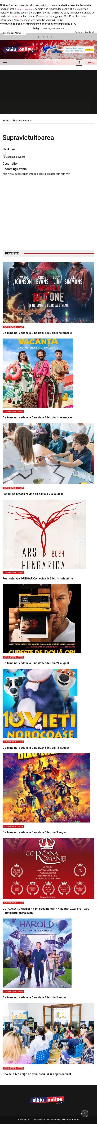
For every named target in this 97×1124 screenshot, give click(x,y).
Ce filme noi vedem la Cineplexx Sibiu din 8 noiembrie (37, 333)
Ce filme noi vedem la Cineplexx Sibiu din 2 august (35, 997)
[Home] (6, 120)
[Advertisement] (48, 215)
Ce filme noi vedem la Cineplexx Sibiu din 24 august (36, 663)
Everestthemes (71, 1119)
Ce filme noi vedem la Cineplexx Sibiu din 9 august (35, 832)
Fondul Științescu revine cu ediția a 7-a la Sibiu (33, 494)
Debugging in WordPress (62, 16)
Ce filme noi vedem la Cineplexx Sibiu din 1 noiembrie (37, 417)
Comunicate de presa (13, 327)
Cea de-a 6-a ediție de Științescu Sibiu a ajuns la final (37, 1074)
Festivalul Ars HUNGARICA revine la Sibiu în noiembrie (38, 578)
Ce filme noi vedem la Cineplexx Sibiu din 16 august (36, 747)
